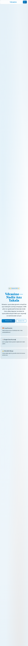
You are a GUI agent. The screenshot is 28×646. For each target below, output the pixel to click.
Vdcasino (13, 2)
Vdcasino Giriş (8, 320)
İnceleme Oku (21, 320)
